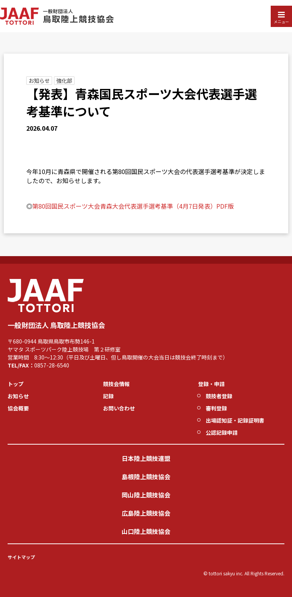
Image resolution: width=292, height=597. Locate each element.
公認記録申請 (222, 432)
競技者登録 (219, 396)
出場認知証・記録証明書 (235, 420)
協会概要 (18, 408)
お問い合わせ (119, 408)
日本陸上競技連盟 (146, 458)
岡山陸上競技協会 (146, 494)
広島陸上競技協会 (146, 513)
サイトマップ (21, 557)
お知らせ (39, 80)
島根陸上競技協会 (146, 476)
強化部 (64, 80)
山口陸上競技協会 (146, 531)
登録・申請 (211, 384)
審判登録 (216, 408)
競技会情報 (116, 384)
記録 (108, 396)
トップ (16, 384)
